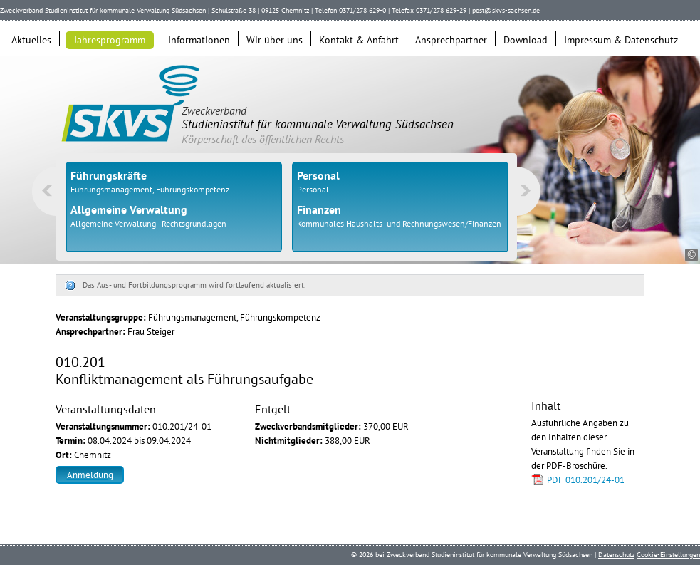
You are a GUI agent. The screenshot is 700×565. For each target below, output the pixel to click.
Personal (313, 189)
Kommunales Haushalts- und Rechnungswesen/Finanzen (399, 223)
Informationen (199, 39)
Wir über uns (274, 39)
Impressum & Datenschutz (621, 39)
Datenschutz (616, 554)
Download (525, 39)
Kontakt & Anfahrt (359, 39)
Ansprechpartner (451, 39)
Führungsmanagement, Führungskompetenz (149, 189)
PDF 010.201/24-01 (586, 480)
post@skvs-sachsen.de (506, 10)
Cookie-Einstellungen (668, 554)
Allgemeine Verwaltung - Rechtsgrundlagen (148, 223)
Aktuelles (31, 39)
